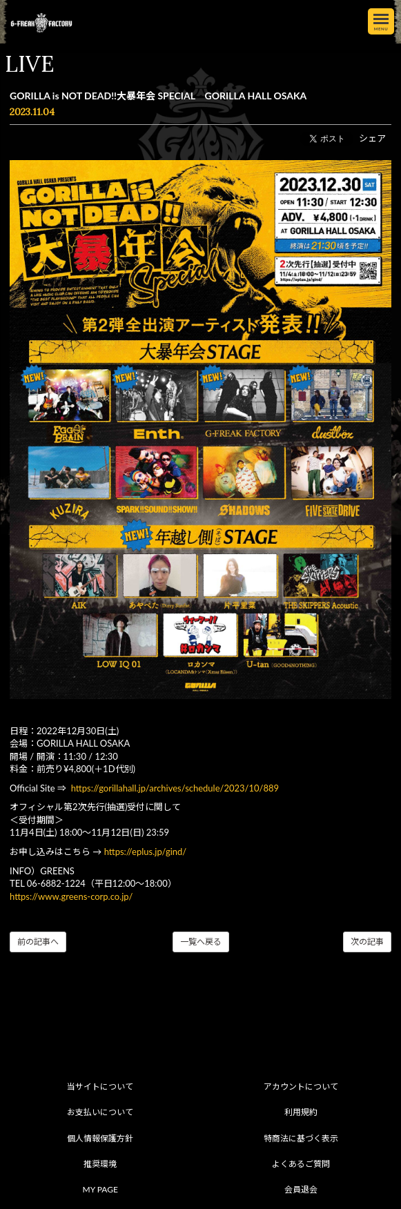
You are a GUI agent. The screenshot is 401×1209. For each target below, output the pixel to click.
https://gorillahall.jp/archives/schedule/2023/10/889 (175, 788)
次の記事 (367, 941)
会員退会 (300, 1189)
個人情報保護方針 (100, 1138)
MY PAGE (100, 1189)
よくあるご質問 (301, 1164)
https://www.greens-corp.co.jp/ (71, 896)
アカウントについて (301, 1086)
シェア (372, 138)
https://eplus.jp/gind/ (145, 851)
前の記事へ (38, 941)
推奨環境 (100, 1164)
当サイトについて (100, 1086)
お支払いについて (100, 1112)
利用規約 (300, 1112)
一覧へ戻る (201, 941)
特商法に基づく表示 (301, 1138)
